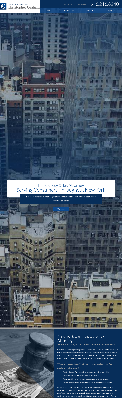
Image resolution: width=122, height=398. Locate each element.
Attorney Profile (69, 10)
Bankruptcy (91, 10)
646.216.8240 (104, 4)
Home (48, 10)
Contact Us (111, 10)
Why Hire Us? (61, 214)
